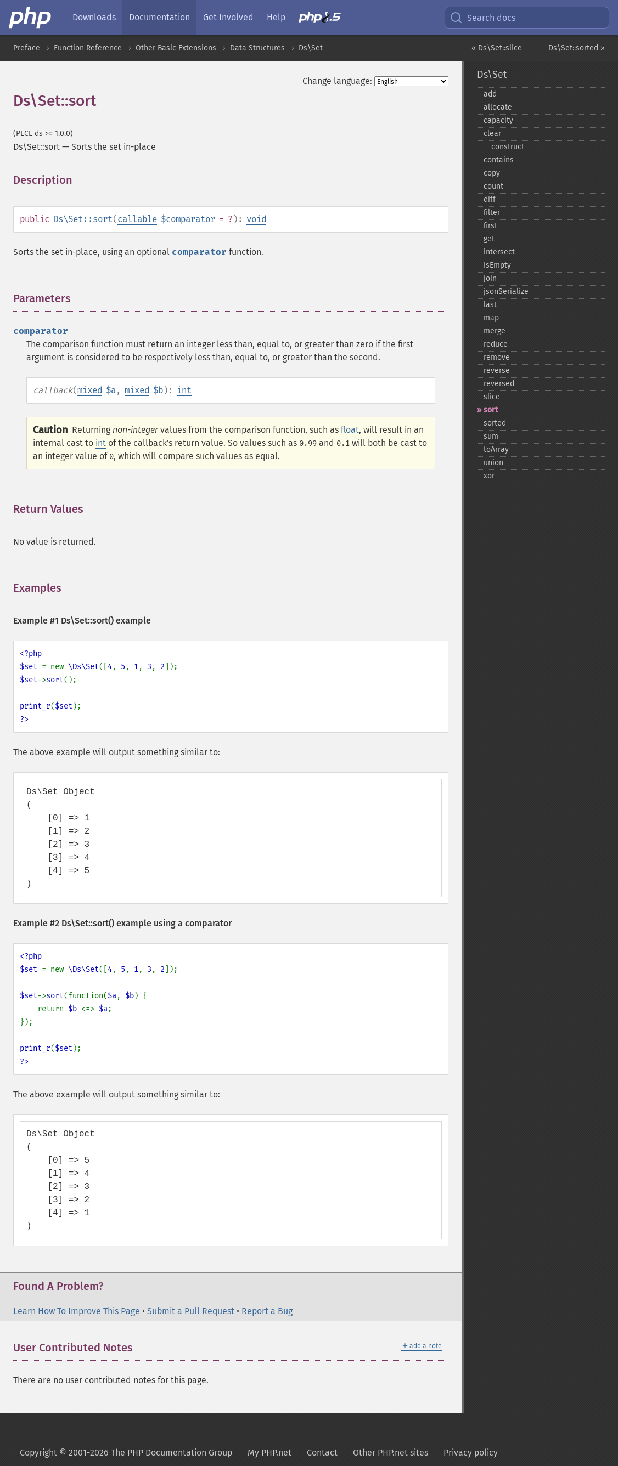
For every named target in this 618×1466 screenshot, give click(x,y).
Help (276, 17)
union (493, 462)
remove (497, 357)
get (489, 239)
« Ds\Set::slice (496, 48)
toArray (496, 449)
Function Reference (88, 48)
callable (137, 219)
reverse (497, 370)
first (490, 225)
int (184, 390)
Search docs (482, 17)
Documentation (159, 17)
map (491, 317)
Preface (26, 48)
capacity (498, 120)
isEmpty (497, 265)
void (256, 219)
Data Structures (257, 48)
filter (492, 212)
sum (491, 436)
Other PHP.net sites (390, 1452)
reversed (499, 383)
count (493, 186)
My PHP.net (269, 1452)
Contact (322, 1452)
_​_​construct (504, 146)
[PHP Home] (31, 17)
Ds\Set (311, 48)
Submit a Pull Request (190, 1311)
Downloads (94, 17)
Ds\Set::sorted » (576, 48)
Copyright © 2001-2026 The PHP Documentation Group (126, 1452)
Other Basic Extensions (176, 48)
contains (499, 160)
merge (494, 331)
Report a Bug (267, 1311)
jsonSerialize (506, 291)
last (490, 304)
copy (492, 173)
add (490, 94)
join (490, 278)
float (350, 429)
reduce (496, 344)
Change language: (337, 81)
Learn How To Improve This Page (76, 1311)
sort (491, 410)
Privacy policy (470, 1452)
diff (490, 199)
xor (489, 475)
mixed (89, 390)
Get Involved (228, 17)
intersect (499, 252)
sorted (495, 423)
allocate (498, 107)
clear (492, 133)
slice (492, 396)
